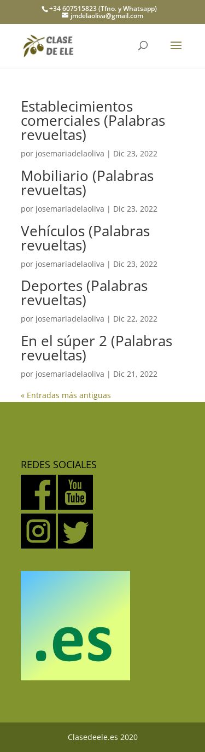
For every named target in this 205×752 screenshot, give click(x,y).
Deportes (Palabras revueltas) (84, 293)
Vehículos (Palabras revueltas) (85, 238)
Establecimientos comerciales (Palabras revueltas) (93, 120)
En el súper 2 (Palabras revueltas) (96, 348)
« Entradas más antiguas (66, 395)
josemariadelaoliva (70, 153)
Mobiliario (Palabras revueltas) (87, 183)
